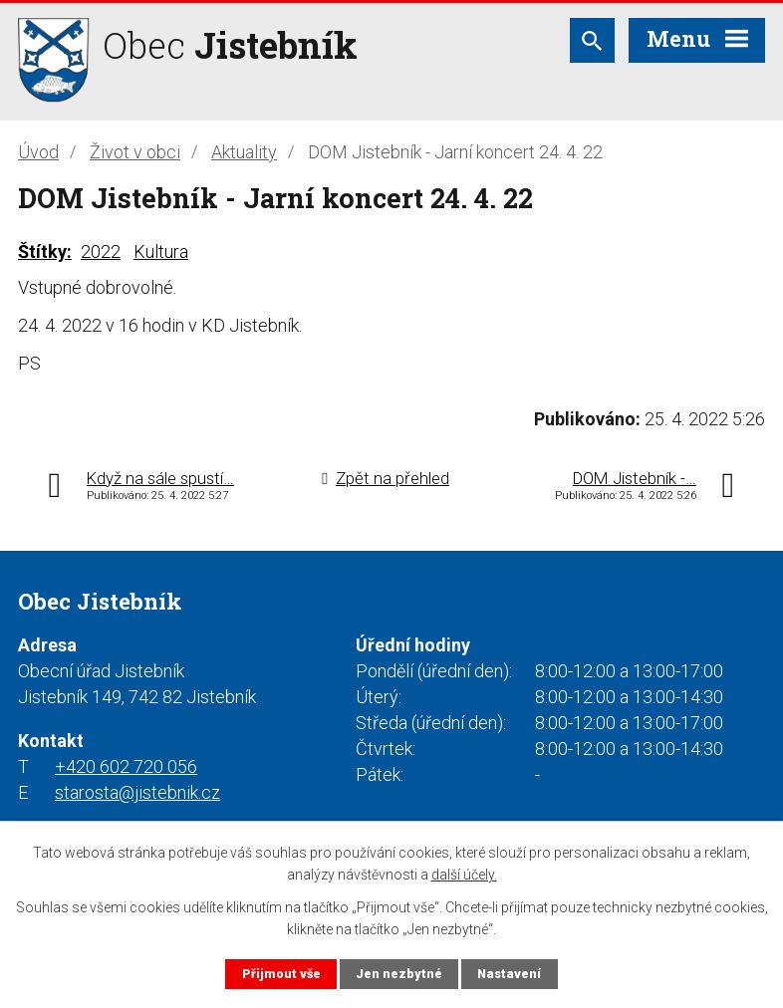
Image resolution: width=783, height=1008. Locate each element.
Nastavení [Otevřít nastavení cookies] (509, 973)
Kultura (160, 251)
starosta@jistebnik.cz (137, 792)
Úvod (38, 151)
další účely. (464, 874)
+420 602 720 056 (126, 766)
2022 (101, 251)
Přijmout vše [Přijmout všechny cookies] (281, 973)
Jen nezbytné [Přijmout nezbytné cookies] (399, 973)
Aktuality (244, 151)
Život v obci (135, 151)
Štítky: (45, 251)
